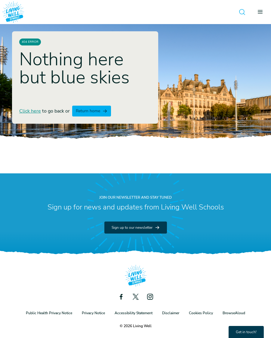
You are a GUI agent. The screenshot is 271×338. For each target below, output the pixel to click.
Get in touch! (246, 332)
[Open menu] (262, 12)
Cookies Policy (201, 313)
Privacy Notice (93, 313)
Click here (30, 111)
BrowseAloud (234, 313)
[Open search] (242, 12)
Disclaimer (170, 313)
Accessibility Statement (133, 313)
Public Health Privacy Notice (49, 313)
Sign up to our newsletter (136, 227)
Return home (91, 111)
